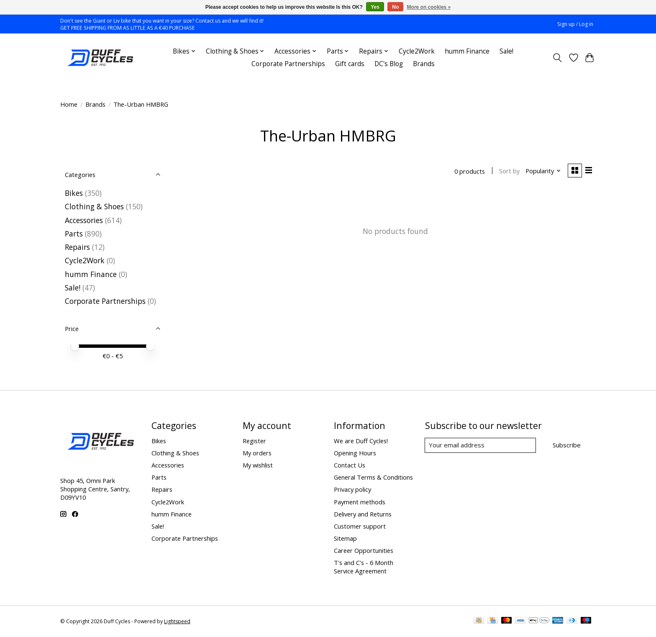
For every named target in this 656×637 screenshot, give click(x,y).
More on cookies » (429, 7)
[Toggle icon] (557, 57)
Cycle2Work (417, 51)
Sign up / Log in (575, 24)
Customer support (360, 526)
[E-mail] (480, 445)
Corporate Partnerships (288, 63)
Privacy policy (352, 489)
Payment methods (359, 502)
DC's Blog (388, 63)
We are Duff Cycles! (361, 441)
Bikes (74, 193)
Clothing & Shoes (94, 206)
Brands (424, 63)
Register (254, 441)
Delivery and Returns (363, 514)
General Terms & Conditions (373, 477)
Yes (375, 7)
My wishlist (258, 465)
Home (68, 104)
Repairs (77, 247)
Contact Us (349, 465)
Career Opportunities (363, 550)
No (395, 7)
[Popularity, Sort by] (542, 171)
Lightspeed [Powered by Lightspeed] (177, 621)
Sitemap (345, 538)
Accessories (84, 220)
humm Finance (467, 51)
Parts (74, 234)
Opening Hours (355, 453)
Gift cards (349, 63)
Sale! (506, 51)
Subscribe (566, 445)
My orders (257, 453)
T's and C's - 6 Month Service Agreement (363, 566)
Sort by (508, 171)
